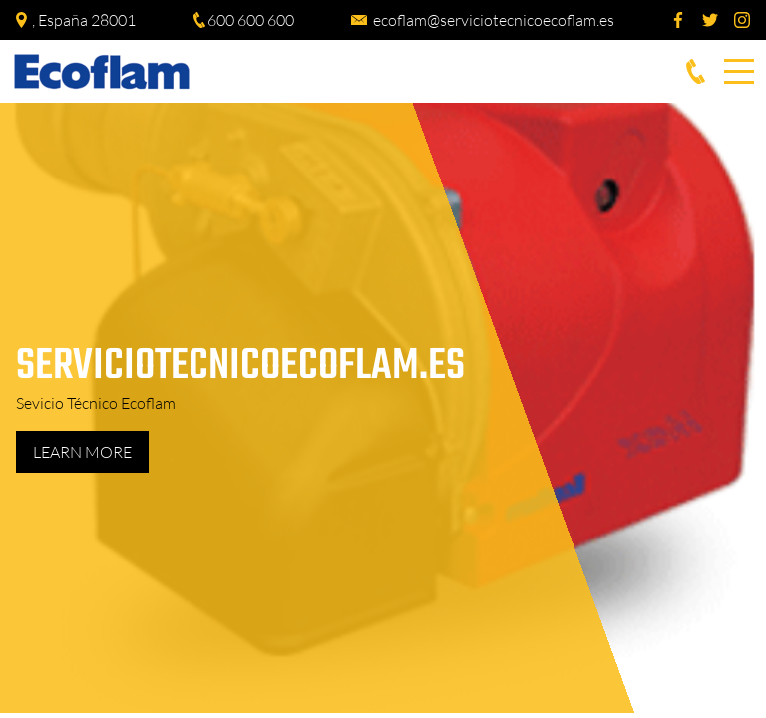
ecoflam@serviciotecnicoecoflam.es (493, 20)
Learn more (82, 452)
